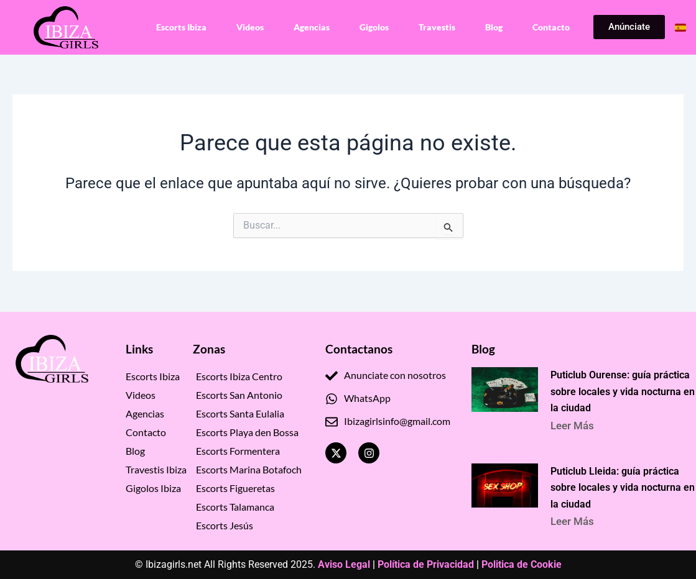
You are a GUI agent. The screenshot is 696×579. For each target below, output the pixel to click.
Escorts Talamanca (235, 505)
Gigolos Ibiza (153, 487)
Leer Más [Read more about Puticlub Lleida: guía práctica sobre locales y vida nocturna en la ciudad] (573, 520)
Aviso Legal (344, 564)
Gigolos (374, 27)
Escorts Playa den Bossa (247, 431)
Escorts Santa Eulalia (240, 412)
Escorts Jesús (224, 524)
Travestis (437, 27)
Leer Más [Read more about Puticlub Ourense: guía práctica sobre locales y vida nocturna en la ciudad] (573, 423)
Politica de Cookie (521, 564)
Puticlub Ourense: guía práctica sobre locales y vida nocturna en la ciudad (623, 390)
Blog (494, 27)
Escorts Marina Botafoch (249, 468)
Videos (250, 27)
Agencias (312, 27)
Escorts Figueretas (235, 487)
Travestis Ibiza (156, 468)
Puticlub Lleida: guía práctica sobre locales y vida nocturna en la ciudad (623, 487)
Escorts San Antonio (239, 393)
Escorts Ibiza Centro (239, 375)
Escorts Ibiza (181, 27)
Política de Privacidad (426, 564)
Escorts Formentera (238, 449)
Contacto (551, 27)
